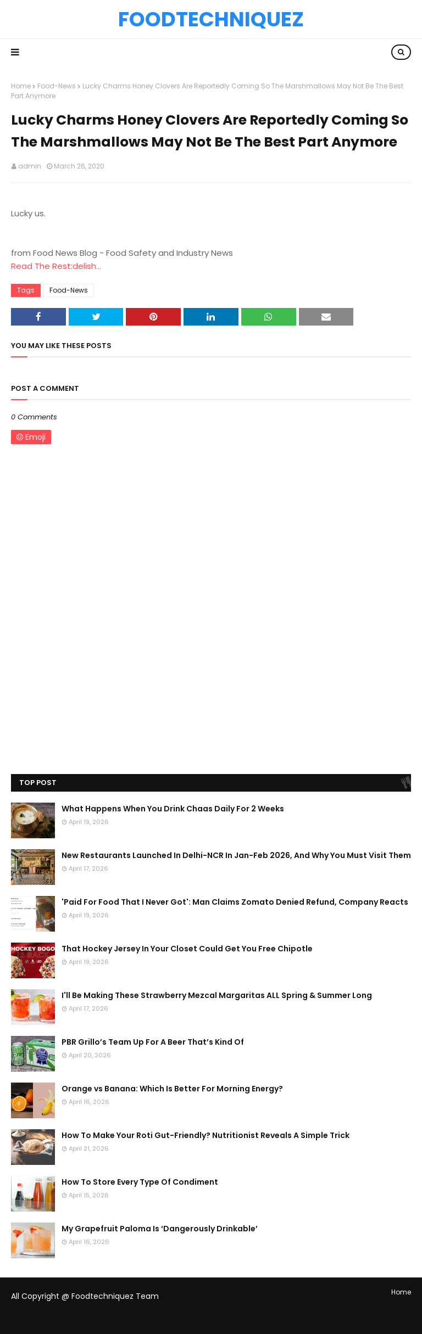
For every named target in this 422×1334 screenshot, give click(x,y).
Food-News (56, 86)
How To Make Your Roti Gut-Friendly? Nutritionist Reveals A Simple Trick (205, 1135)
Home (21, 86)
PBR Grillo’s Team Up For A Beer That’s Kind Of (153, 1041)
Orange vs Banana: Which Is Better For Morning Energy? (172, 1088)
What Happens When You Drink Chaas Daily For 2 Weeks (173, 808)
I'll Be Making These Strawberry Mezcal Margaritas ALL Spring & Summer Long (217, 995)
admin (29, 166)
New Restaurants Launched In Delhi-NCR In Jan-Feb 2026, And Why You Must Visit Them (236, 855)
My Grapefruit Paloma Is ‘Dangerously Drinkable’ (160, 1228)
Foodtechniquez (211, 19)
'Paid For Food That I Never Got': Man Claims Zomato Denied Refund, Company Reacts (235, 901)
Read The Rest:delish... (56, 266)
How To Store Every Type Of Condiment (140, 1181)
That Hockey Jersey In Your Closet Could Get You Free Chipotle (187, 948)
